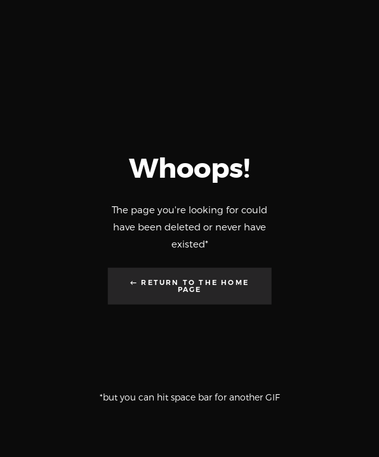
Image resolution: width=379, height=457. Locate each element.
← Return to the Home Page (189, 285)
